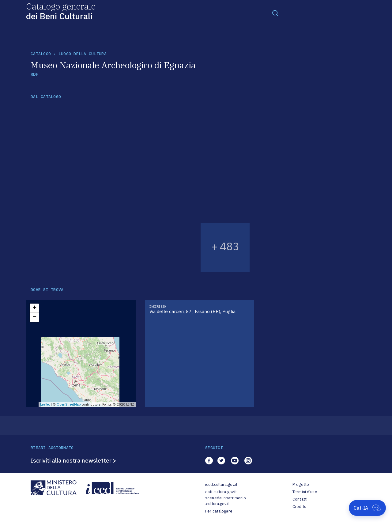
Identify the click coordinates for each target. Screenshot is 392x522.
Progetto (300, 484)
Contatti (299, 499)
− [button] (34, 317)
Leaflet (45, 404)
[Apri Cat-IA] (367, 508)
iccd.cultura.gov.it (221, 484)
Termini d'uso (304, 491)
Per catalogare (218, 511)
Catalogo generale (61, 11)
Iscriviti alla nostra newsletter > (73, 460)
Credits (299, 506)
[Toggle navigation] (275, 13)
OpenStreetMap (69, 404)
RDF (34, 74)
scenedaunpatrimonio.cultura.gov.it (225, 501)
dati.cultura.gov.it (221, 491)
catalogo (41, 53)
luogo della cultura (82, 53)
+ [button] (34, 308)
